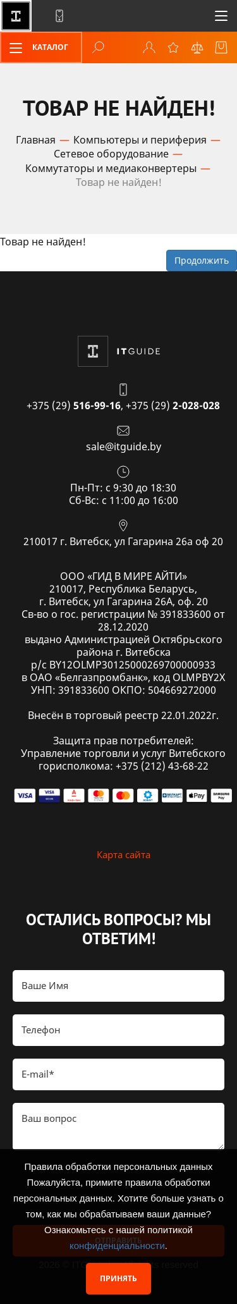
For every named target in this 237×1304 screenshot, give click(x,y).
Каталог (34, 48)
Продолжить (201, 260)
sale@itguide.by (123, 446)
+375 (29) (74, 405)
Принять (118, 1278)
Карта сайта (123, 854)
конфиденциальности (117, 1245)
